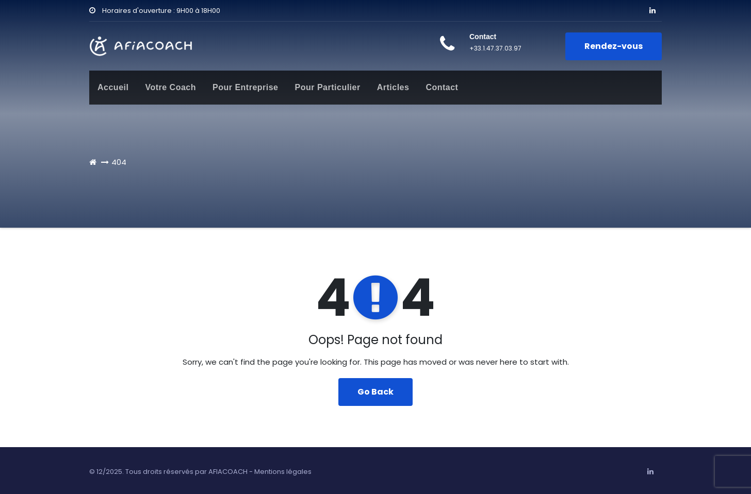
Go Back (375, 392)
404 (118, 162)
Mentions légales (283, 471)
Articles (393, 87)
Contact (442, 87)
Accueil (112, 87)
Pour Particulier (328, 87)
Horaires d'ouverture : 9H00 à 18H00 (154, 10)
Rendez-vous (613, 46)
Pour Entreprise (246, 87)
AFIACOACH (228, 471)
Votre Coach (170, 87)
